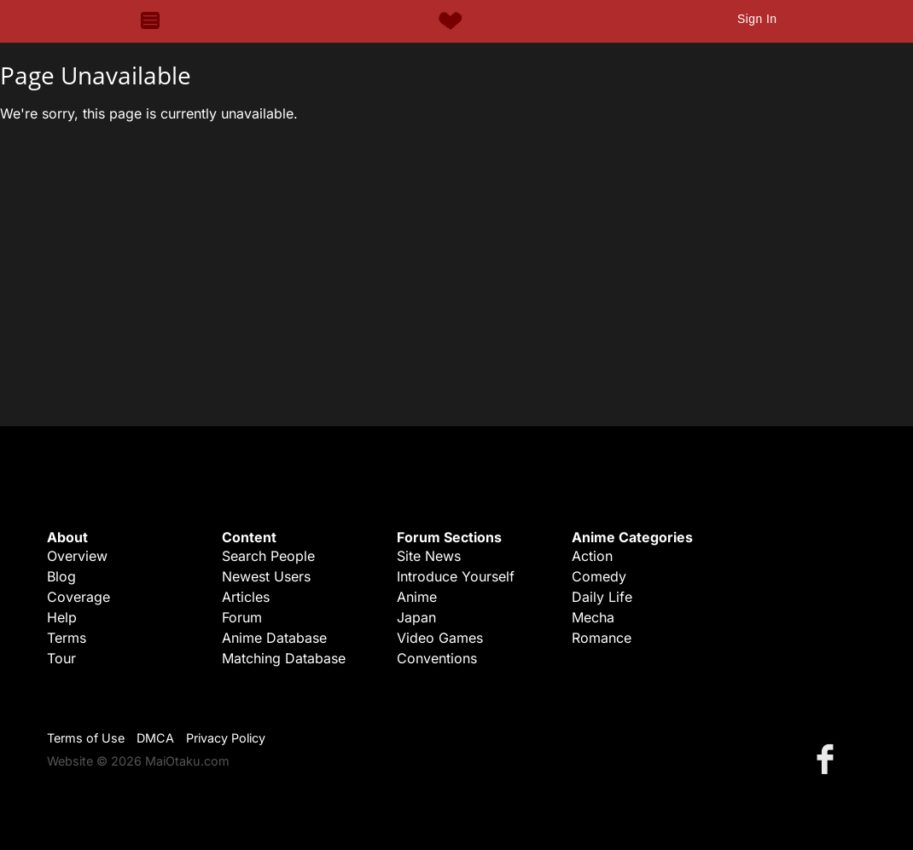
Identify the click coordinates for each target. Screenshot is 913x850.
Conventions (437, 658)
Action (592, 555)
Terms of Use (86, 738)
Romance (601, 637)
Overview (77, 555)
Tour (61, 658)
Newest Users (266, 576)
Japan (416, 617)
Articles (246, 596)
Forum (242, 617)
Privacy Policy (225, 738)
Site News (429, 555)
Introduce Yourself (456, 576)
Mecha (593, 617)
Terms (66, 637)
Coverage (78, 596)
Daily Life (602, 596)
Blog (61, 576)
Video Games (440, 637)
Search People (268, 555)
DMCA (155, 738)
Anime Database (274, 637)
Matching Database (284, 658)
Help (62, 617)
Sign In (756, 19)
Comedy (599, 576)
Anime (417, 596)
